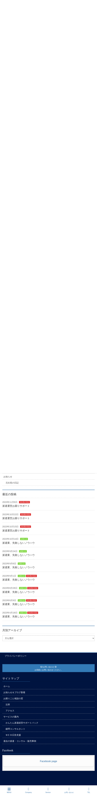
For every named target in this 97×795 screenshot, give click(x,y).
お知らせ (7, 476)
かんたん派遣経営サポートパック (22, 723)
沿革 (8, 704)
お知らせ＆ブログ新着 (14, 692)
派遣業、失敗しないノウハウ (18, 543)
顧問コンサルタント (15, 729)
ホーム (6, 686)
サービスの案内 (11, 716)
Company (28, 790)
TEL (88, 790)
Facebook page (48, 761)
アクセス (10, 710)
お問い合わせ (69, 790)
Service (48, 790)
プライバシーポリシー (15, 656)
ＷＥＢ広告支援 (13, 735)
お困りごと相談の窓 (13, 698)
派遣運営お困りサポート (16, 506)
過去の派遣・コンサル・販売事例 (19, 741)
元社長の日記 (12, 482)
